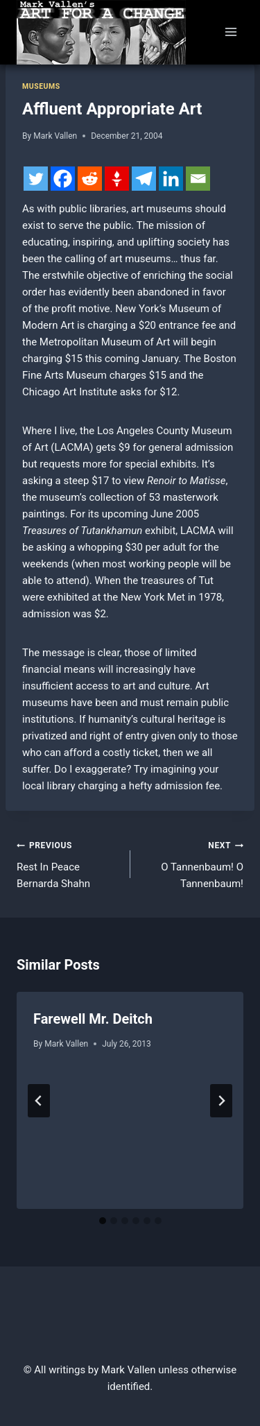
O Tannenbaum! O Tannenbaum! (192, 863)
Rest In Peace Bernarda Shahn (68, 863)
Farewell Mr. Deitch (93, 1019)
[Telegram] (144, 178)
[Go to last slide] (39, 1100)
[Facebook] (63, 178)
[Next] (221, 1100)
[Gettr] (117, 178)
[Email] (198, 178)
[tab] (102, 1220)
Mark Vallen (55, 136)
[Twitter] (36, 178)
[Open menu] (230, 32)
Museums (41, 86)
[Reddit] (90, 178)
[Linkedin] (171, 178)
